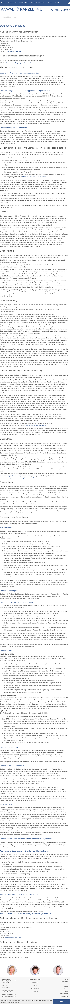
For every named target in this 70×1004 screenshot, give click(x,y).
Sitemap (66, 989)
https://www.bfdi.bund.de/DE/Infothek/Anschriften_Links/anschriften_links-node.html (25, 913)
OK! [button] (61, 1001)
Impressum (65, 984)
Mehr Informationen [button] (13, 1002)
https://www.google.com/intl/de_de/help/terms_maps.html (17, 478)
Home (5, 17)
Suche (66, 991)
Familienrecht (35, 988)
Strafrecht (35, 991)
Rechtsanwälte (64, 993)
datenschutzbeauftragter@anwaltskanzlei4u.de (19, 63)
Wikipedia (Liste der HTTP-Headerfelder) (35, 177)
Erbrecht (35, 985)
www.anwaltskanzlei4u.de (9, 996)
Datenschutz (12, 17)
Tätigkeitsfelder (64, 996)
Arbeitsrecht (35, 982)
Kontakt (66, 986)
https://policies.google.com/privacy (35, 425)
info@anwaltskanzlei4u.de (13, 51)
